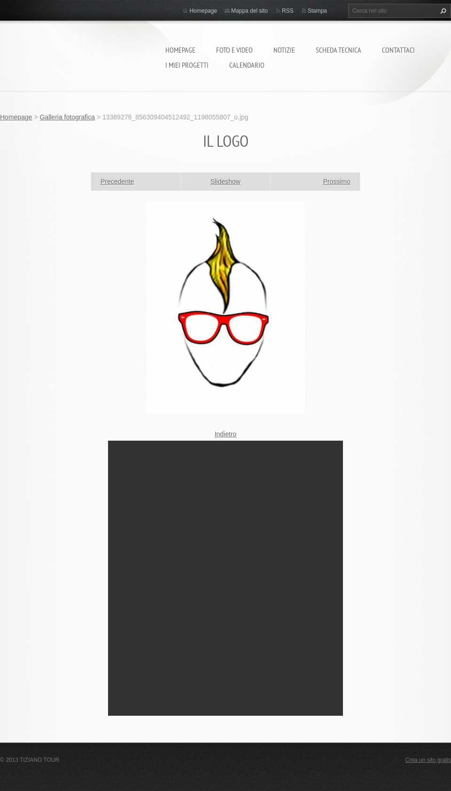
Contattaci (398, 50)
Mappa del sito (249, 11)
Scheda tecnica (338, 50)
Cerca (442, 11)
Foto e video (234, 50)
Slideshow (225, 181)
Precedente (117, 181)
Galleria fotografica (67, 117)
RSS (288, 11)
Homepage (180, 50)
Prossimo (336, 181)
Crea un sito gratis (428, 760)
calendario (246, 65)
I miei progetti (187, 65)
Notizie (284, 50)
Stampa (317, 11)
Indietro (226, 434)
